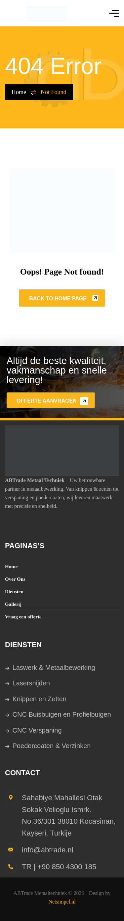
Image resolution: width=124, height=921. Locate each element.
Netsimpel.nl (61, 902)
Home (24, 92)
